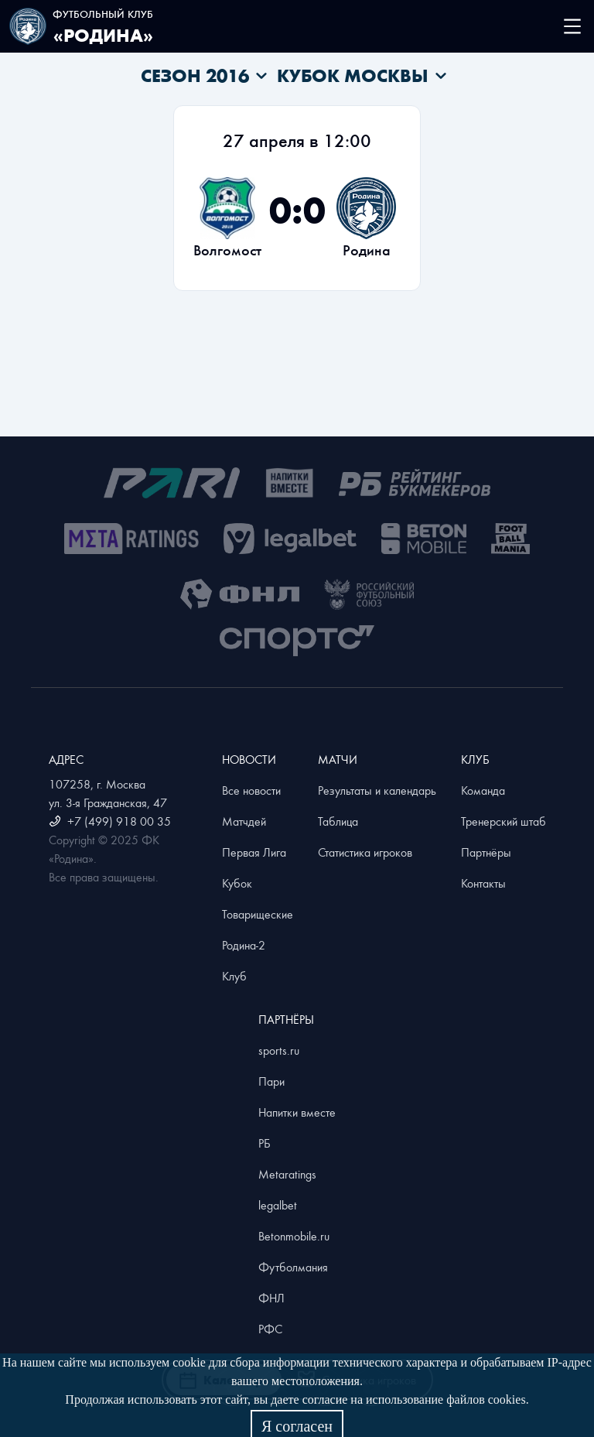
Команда (483, 790)
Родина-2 (243, 945)
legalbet (277, 1205)
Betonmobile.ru (293, 1236)
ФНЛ (271, 1297)
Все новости (251, 790)
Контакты (483, 883)
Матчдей (244, 821)
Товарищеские (257, 914)
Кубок (237, 883)
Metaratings (287, 1174)
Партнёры (486, 852)
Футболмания (293, 1266)
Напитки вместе (297, 1112)
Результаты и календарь (377, 790)
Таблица (338, 821)
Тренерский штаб (503, 821)
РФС (270, 1328)
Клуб (234, 976)
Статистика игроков (365, 852)
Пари (271, 1081)
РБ (264, 1143)
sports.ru (278, 1050)
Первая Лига (254, 852)
